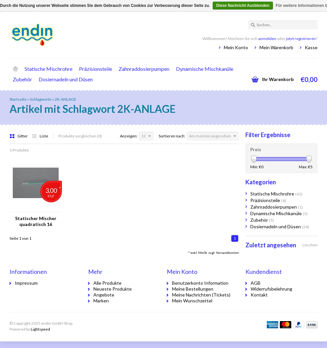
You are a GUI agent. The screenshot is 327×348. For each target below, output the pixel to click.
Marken (101, 300)
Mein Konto (236, 47)
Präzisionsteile (95, 69)
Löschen (309, 244)
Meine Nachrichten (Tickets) (201, 294)
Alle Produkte (107, 283)
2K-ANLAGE (65, 99)
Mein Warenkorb (276, 47)
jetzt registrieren (301, 38)
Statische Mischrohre (48, 69)
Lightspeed (40, 329)
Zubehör (22, 79)
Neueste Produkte (112, 289)
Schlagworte (40, 99)
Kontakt (259, 294)
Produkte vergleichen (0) (80, 135)
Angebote (103, 294)
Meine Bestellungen (192, 289)
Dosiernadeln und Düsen (66, 79)
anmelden (267, 38)
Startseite (15, 69)
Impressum (26, 283)
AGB (255, 283)
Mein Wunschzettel (192, 300)
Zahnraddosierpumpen (144, 69)
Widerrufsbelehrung (271, 289)
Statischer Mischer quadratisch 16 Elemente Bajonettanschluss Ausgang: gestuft (35, 221)
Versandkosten (227, 253)
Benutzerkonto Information (200, 283)
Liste (40, 135)
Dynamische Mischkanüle (204, 69)
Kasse (311, 47)
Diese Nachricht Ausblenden (242, 5)
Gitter (19, 135)
